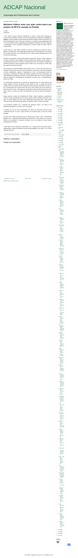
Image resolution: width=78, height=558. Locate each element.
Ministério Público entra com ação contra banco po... (61, 335)
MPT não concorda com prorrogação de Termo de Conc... (61, 416)
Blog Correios (60, 99)
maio (60, 140)
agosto (60, 135)
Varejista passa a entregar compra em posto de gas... (61, 433)
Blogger (51, 554)
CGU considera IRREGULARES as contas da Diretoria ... (61, 154)
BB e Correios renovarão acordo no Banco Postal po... (61, 468)
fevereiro (61, 146)
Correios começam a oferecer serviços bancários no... (61, 384)
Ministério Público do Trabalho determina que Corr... (61, 368)
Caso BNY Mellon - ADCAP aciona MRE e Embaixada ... (61, 243)
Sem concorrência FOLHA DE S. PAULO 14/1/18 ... (61, 407)
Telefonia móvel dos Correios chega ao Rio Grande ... (61, 344)
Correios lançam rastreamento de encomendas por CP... (61, 203)
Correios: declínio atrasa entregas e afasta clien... (61, 483)
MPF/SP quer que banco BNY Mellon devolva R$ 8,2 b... (61, 320)
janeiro (60, 149)
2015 (59, 533)
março (60, 144)
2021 (59, 117)
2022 (59, 115)
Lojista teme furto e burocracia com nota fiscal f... (61, 391)
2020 (59, 118)
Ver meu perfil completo (61, 69)
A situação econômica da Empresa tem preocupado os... (61, 303)
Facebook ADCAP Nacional (60, 89)
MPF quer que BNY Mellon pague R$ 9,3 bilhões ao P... (61, 328)
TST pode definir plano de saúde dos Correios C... (61, 499)
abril (60, 142)
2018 (59, 122)
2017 (59, 529)
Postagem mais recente (9, 178)
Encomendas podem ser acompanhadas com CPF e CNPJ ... (61, 228)
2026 (59, 107)
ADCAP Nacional (24, 7)
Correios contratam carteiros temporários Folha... (61, 376)
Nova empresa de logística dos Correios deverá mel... (61, 508)
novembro (61, 127)
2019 (59, 120)
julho (60, 136)
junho (60, 138)
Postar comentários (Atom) (13, 180)
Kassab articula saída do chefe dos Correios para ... (61, 516)
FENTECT (60, 96)
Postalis (59, 97)
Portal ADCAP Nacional (60, 101)
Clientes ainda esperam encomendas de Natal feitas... (61, 285)
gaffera (41, 554)
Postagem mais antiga (46, 178)
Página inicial (28, 178)
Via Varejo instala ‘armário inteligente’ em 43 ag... (61, 490)
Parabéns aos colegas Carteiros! (61, 236)
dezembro (61, 124)
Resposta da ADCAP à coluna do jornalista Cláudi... (61, 475)
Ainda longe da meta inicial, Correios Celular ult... (61, 188)
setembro (61, 132)
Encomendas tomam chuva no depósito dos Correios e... (61, 399)
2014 (59, 535)
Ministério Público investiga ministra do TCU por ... (61, 268)
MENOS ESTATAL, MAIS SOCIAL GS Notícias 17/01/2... (61, 352)
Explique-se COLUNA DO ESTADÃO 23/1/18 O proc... (61, 251)
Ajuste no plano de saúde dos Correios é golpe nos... (61, 442)
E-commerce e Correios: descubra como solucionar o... (61, 451)
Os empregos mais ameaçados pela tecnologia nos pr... (61, 180)
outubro (60, 130)
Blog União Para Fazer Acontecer (60, 93)
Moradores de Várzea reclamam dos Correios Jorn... (61, 294)
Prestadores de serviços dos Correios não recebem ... (61, 277)
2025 (59, 109)
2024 (59, 111)
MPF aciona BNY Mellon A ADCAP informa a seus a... (61, 360)
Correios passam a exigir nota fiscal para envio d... (61, 524)
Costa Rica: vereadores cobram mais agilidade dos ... (61, 195)
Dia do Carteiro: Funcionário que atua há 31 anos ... (61, 212)
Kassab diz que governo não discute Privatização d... (61, 424)
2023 (59, 113)
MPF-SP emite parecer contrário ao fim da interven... (61, 259)
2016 (59, 531)
